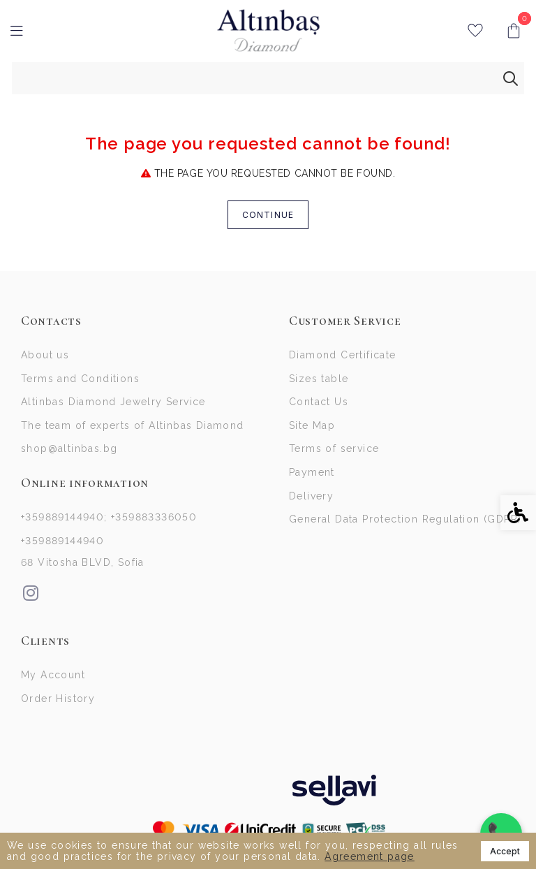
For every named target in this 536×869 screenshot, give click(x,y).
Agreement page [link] (370, 856)
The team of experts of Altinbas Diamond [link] (132, 428)
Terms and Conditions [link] (80, 380)
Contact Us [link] (318, 404)
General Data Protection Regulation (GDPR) (405, 526)
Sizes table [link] (318, 380)
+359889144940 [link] (62, 547)
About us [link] (45, 355)
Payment (312, 477)
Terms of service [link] (334, 453)
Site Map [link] (312, 428)
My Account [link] (53, 682)
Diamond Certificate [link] (342, 355)
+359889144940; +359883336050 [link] (109, 522)
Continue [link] (268, 215)
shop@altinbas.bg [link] (69, 453)
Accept (505, 851)
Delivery (311, 502)
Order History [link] (58, 707)
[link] (268, 31)
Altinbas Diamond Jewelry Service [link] (113, 404)
